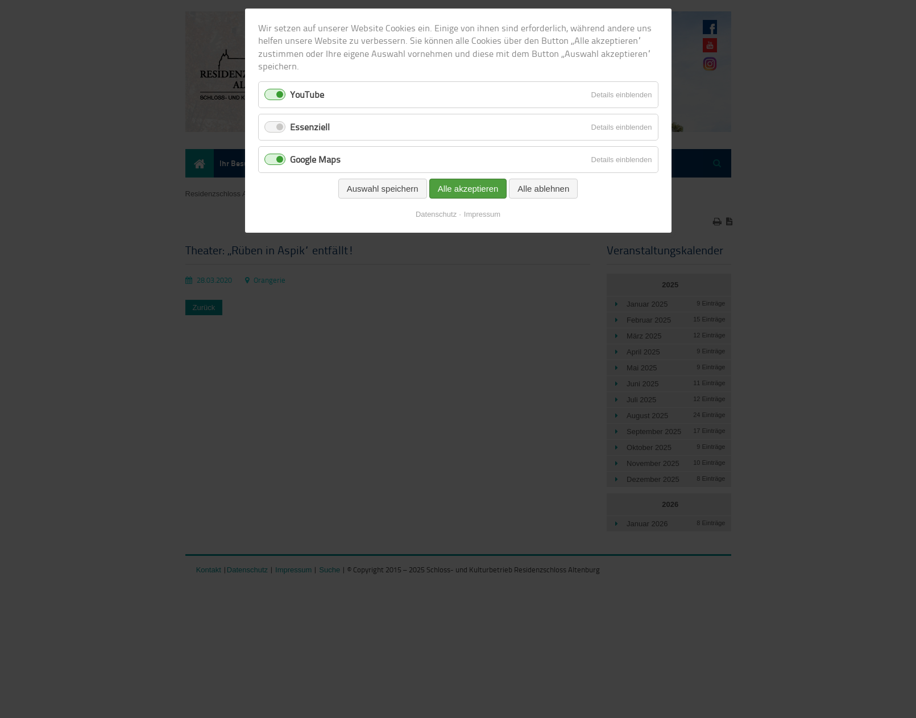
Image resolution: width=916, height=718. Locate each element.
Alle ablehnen (543, 188)
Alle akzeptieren (468, 188)
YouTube (307, 94)
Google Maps (315, 159)
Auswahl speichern (382, 188)
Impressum (482, 214)
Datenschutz (436, 214)
